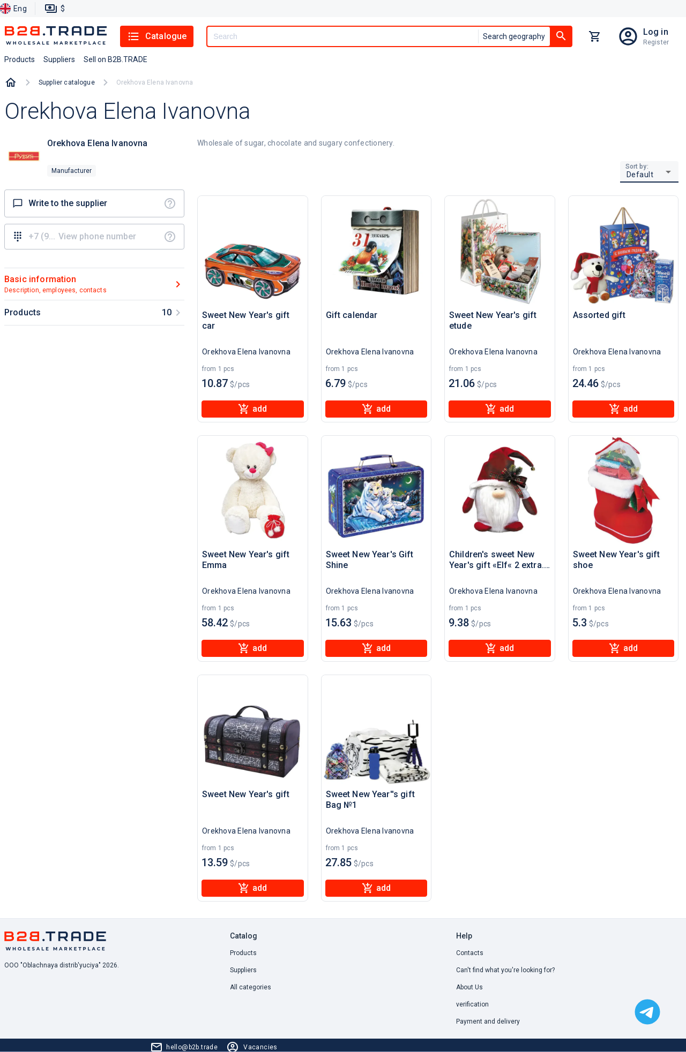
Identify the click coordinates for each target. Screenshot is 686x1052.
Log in (655, 32)
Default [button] (640, 174)
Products (243, 953)
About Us (469, 987)
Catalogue (157, 36)
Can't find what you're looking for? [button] (505, 970)
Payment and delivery (488, 1021)
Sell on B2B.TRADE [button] (115, 59)
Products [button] (19, 59)
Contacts (469, 953)
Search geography (514, 36)
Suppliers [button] (59, 59)
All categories (250, 987)
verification (472, 1004)
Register (656, 42)
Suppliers (243, 970)
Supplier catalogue (67, 82)
